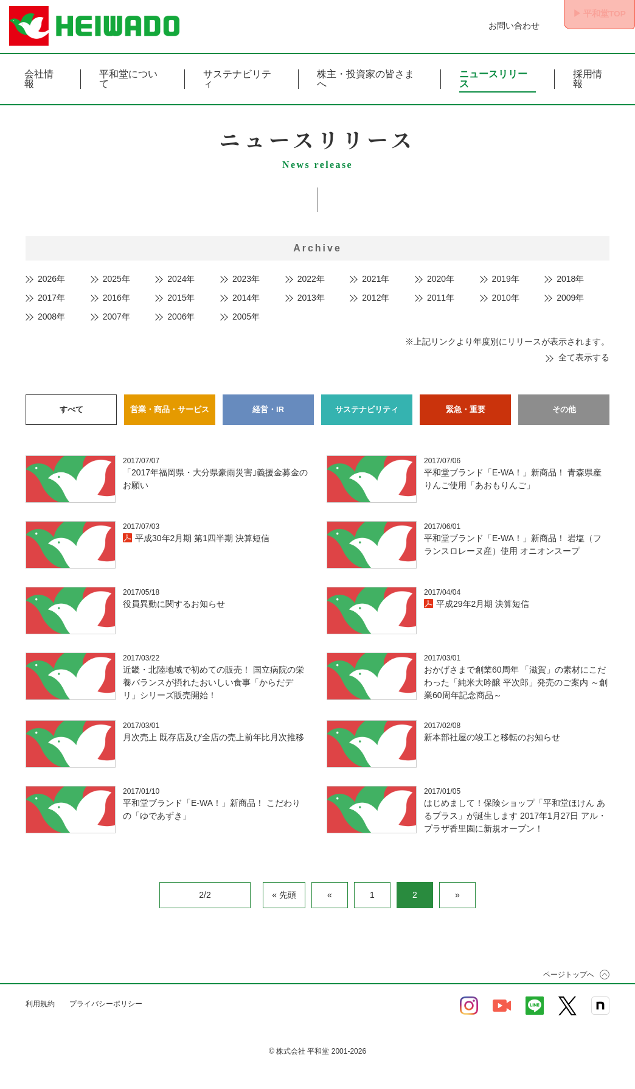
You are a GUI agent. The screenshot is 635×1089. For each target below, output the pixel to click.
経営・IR (268, 407)
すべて (71, 407)
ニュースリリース (493, 79)
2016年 (116, 298)
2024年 (181, 279)
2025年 (116, 279)
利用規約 (40, 1000)
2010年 (505, 298)
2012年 (375, 298)
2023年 (246, 279)
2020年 (440, 279)
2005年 (246, 316)
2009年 (570, 298)
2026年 (51, 279)
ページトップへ (568, 971)
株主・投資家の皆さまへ (365, 79)
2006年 (181, 316)
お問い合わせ (500, 25)
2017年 (51, 298)
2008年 (51, 316)
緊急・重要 (465, 407)
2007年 (116, 316)
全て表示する (583, 357)
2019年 (505, 279)
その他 (564, 407)
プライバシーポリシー (105, 1000)
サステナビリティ (237, 79)
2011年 (440, 298)
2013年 (311, 298)
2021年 (375, 279)
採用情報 (587, 79)
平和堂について (128, 79)
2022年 (311, 279)
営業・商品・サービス (169, 407)
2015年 (181, 298)
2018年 (570, 279)
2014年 (246, 298)
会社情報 (39, 79)
